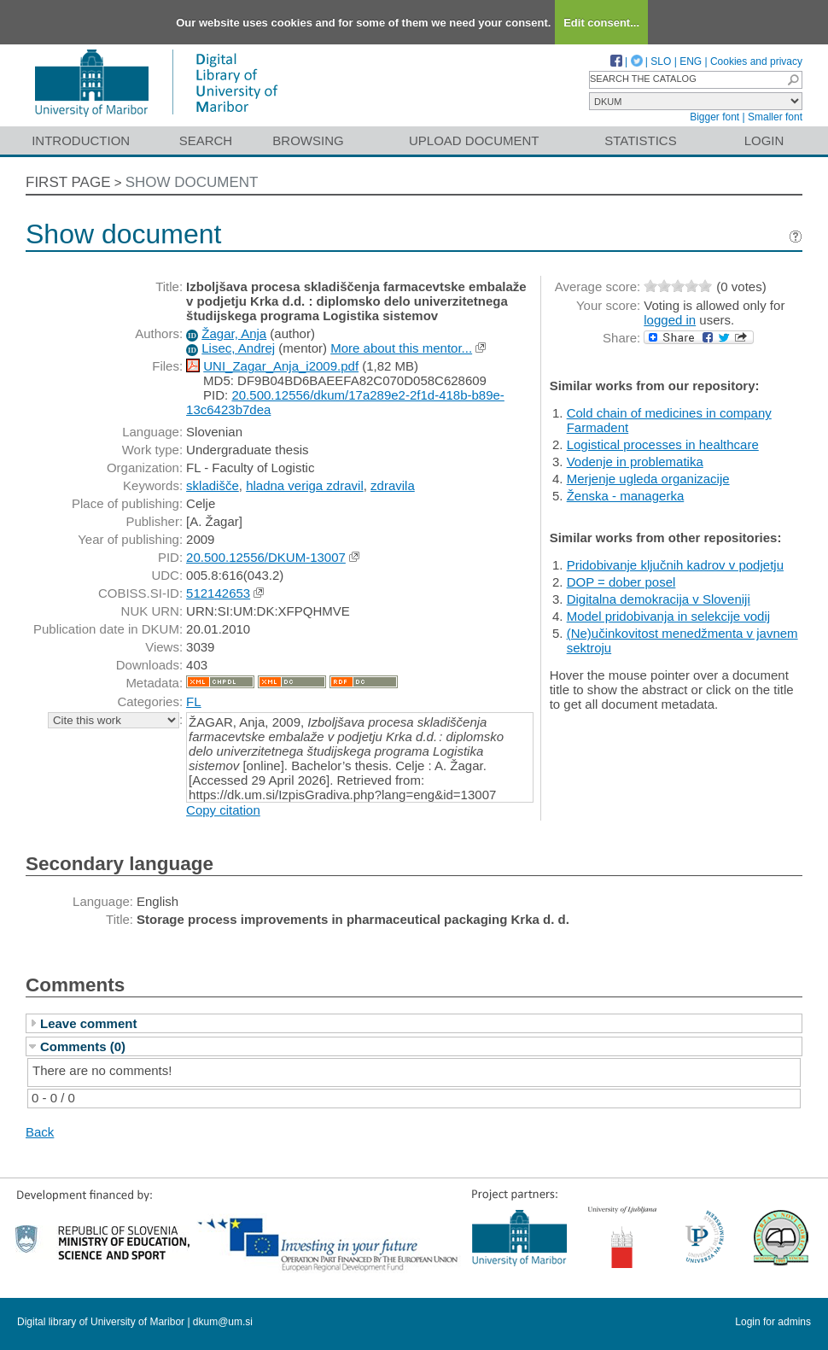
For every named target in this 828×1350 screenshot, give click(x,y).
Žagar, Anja (233, 333)
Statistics (640, 140)
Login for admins (773, 1322)
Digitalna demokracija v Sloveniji (658, 599)
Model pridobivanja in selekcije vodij (668, 616)
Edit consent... (601, 22)
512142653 (218, 593)
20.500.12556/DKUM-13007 (266, 557)
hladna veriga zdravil (305, 485)
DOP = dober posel (621, 582)
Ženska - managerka (626, 495)
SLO (660, 61)
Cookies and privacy (756, 61)
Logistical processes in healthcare (663, 444)
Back (40, 1132)
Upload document (474, 140)
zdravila (392, 485)
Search (206, 140)
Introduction (81, 140)
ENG (690, 61)
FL (193, 701)
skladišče (212, 485)
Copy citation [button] (223, 810)
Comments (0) (82, 1046)
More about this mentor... (401, 348)
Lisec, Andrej (238, 348)
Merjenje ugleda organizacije (648, 478)
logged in (670, 320)
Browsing (307, 140)
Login (764, 140)
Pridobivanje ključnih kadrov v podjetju (675, 565)
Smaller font (775, 117)
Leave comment (88, 1023)
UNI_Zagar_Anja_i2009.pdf (281, 366)
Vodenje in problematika (635, 461)
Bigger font (714, 117)
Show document (192, 182)
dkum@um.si (223, 1322)
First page (68, 182)
